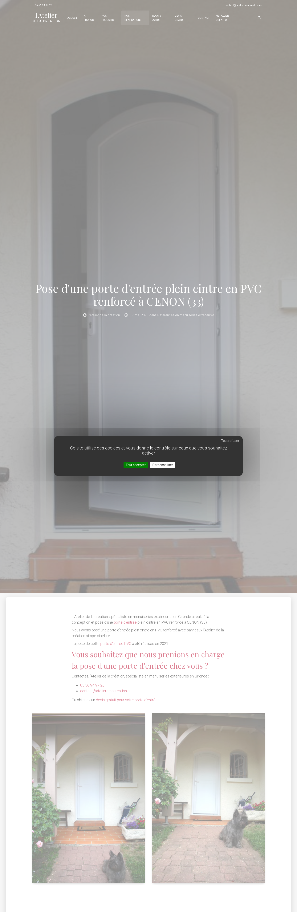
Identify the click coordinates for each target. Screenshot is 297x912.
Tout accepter (136, 465)
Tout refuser (230, 441)
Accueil (72, 17)
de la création (46, 17)
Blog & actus (156, 17)
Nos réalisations (133, 17)
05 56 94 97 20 (43, 5)
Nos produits (108, 17)
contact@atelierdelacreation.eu (243, 5)
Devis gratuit (180, 17)
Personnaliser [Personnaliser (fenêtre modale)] (162, 465)
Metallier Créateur (222, 17)
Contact (203, 17)
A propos (89, 17)
